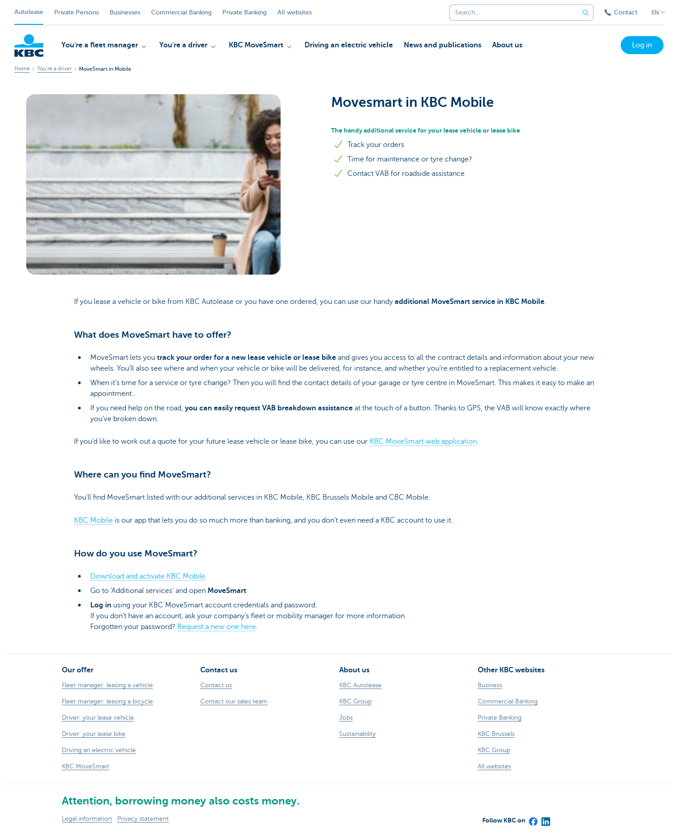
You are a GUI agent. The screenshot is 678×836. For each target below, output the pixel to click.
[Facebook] (532, 818)
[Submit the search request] (585, 13)
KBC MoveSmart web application (423, 441)
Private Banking (244, 12)
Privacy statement (143, 818)
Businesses (125, 12)
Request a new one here (216, 627)
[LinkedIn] (545, 818)
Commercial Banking (181, 12)
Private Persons (76, 12)
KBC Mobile (93, 520)
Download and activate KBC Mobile (147, 576)
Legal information (87, 818)
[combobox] (511, 12)
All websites (294, 12)
